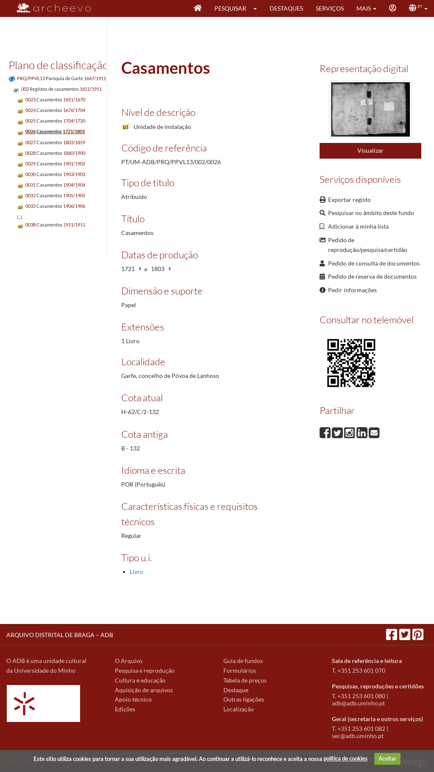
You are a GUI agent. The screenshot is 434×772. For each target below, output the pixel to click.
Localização (238, 709)
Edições (125, 709)
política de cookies (345, 758)
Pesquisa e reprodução (145, 670)
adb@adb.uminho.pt (358, 703)
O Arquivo (128, 660)
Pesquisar (230, 8)
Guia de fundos (243, 660)
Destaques (286, 8)
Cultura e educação (140, 680)
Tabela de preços (245, 680)
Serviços (330, 8)
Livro (136, 571)
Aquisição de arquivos (144, 690)
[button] (258, 8)
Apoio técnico (133, 699)
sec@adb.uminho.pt (358, 735)
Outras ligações (243, 699)
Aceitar (387, 758)
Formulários (239, 670)
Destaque (235, 690)
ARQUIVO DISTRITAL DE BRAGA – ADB (59, 634)
